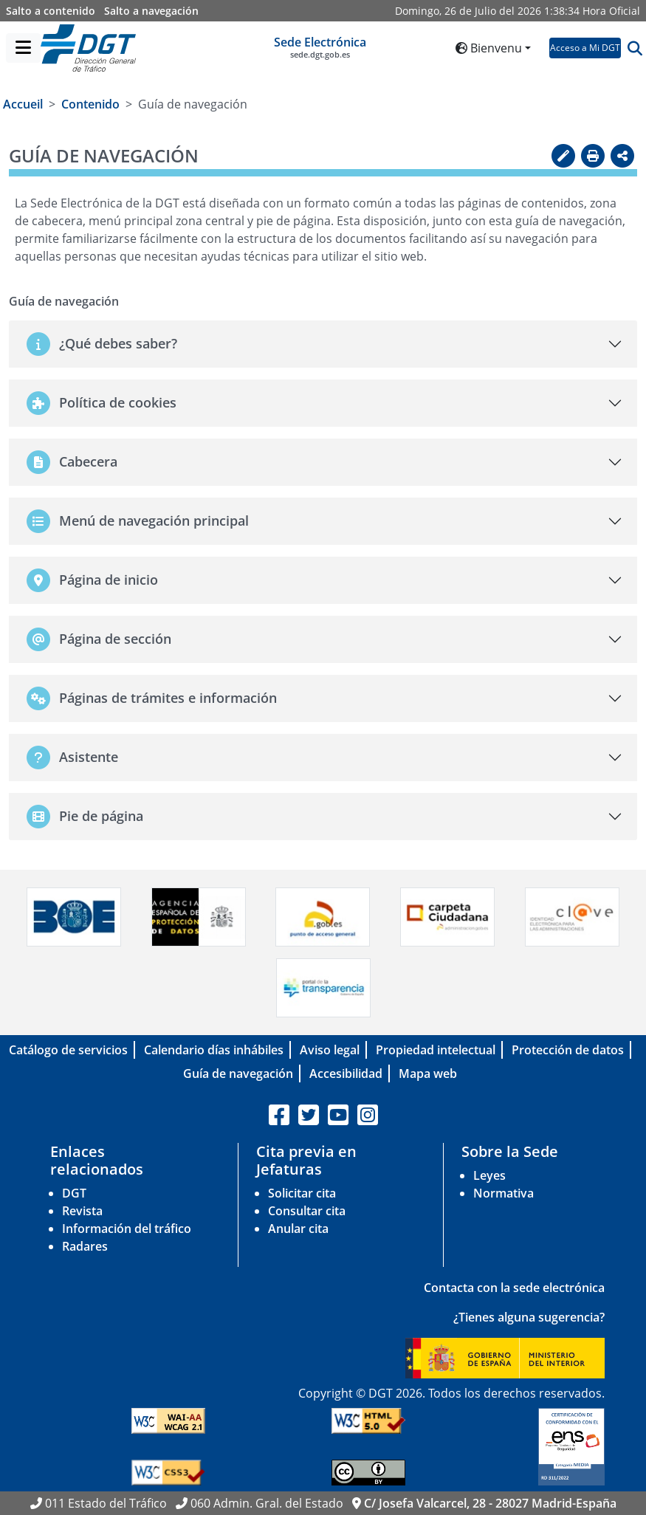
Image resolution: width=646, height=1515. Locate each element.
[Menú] (23, 48)
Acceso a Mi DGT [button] (585, 47)
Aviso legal (330, 1050)
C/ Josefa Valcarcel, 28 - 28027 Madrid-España (490, 1503)
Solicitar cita (302, 1193)
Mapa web (428, 1073)
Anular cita (298, 1228)
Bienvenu (489, 48)
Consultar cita (307, 1211)
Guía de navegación (238, 1073)
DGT (74, 1193)
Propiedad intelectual (435, 1050)
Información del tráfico (126, 1228)
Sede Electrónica (320, 47)
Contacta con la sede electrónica (514, 1287)
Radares (85, 1246)
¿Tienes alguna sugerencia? (529, 1317)
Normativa (503, 1193)
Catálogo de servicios (68, 1050)
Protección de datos (568, 1050)
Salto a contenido (50, 11)
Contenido (90, 104)
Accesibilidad (345, 1073)
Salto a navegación (151, 11)
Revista (82, 1211)
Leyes (489, 1175)
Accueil (23, 104)
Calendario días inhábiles (214, 1050)
